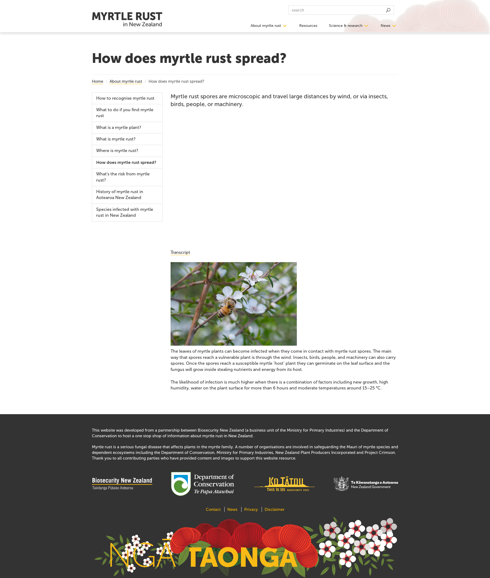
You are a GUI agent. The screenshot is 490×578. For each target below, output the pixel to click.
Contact (214, 509)
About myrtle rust (266, 25)
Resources (308, 25)
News (385, 25)
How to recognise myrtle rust (125, 98)
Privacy (251, 509)
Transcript (180, 252)
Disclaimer (274, 509)
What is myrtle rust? (116, 139)
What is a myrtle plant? (118, 127)
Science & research (345, 25)
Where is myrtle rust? (117, 150)
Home (97, 81)
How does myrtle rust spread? (126, 162)
